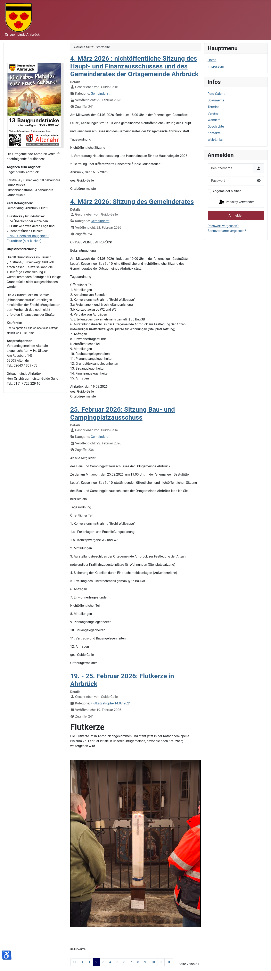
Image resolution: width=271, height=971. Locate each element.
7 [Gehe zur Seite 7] (131, 962)
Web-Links (215, 140)
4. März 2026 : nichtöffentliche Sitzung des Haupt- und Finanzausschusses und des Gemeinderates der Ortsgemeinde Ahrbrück (134, 66)
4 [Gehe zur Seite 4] (110, 962)
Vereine (213, 113)
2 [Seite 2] (96, 962)
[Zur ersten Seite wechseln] (74, 962)
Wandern (214, 120)
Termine (214, 107)
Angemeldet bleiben (227, 191)
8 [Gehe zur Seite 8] (138, 962)
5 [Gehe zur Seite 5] (117, 962)
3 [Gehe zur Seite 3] (103, 962)
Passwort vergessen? (223, 226)
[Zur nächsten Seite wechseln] (161, 962)
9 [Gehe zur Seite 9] (145, 962)
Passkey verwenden (236, 202)
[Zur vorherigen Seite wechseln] (82, 962)
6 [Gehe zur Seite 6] (124, 962)
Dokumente (216, 100)
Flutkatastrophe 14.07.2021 (111, 703)
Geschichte (216, 126)
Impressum (216, 66)
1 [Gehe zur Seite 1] (89, 962)
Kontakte (214, 133)
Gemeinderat (100, 93)
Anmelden (236, 215)
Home (212, 60)
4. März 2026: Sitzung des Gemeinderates (132, 202)
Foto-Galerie (216, 94)
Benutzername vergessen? (227, 231)
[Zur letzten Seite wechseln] (168, 962)
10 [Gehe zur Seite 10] (153, 962)
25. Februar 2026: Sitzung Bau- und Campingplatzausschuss (122, 413)
